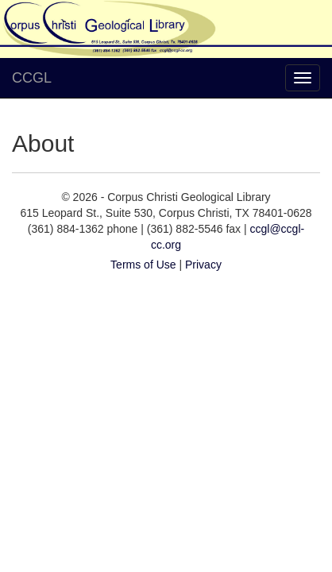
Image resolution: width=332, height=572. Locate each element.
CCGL (32, 78)
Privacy (203, 264)
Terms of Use (143, 264)
